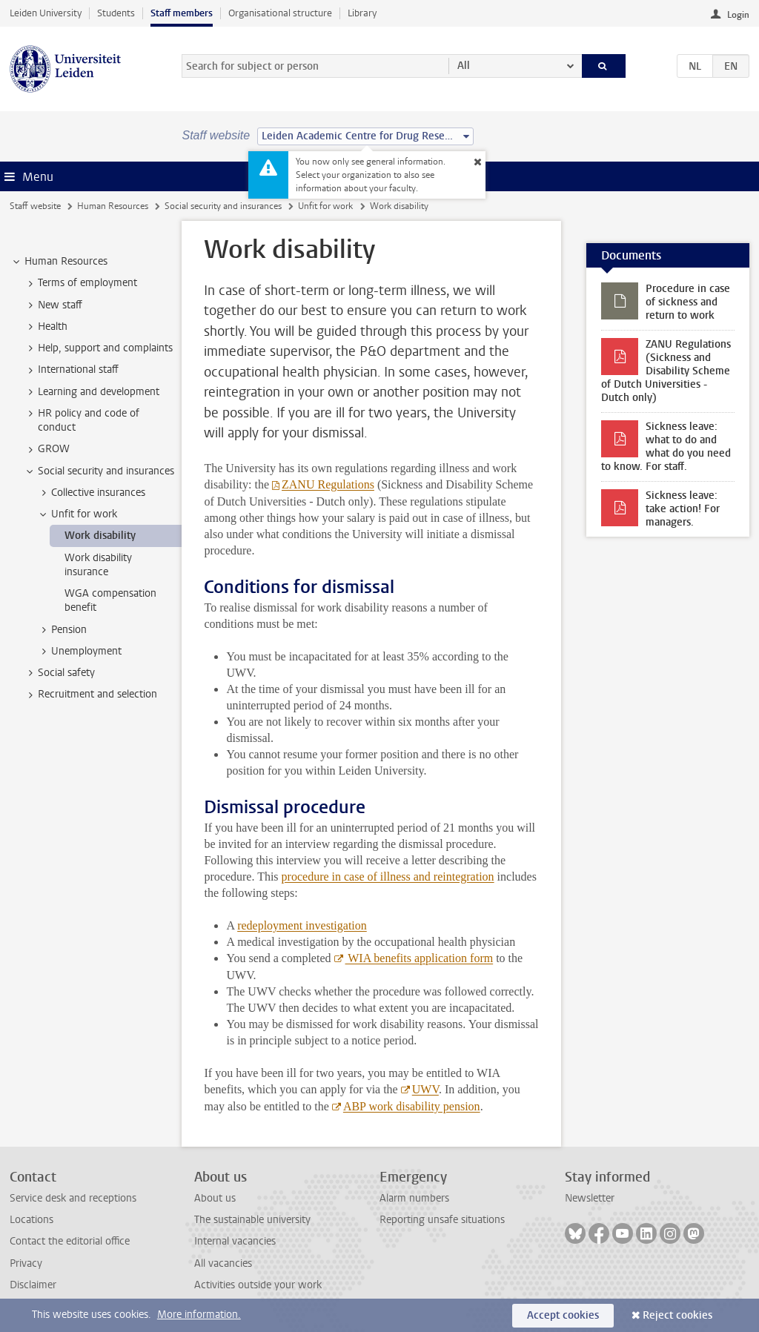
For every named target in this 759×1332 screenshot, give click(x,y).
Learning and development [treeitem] (91, 392)
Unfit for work (325, 206)
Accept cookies (563, 1315)
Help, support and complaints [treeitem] (98, 348)
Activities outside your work (258, 1285)
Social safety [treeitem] (59, 673)
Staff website (35, 206)
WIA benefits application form (419, 958)
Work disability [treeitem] (100, 536)
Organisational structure (280, 13)
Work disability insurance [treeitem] (98, 565)
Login (738, 15)
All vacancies (223, 1263)
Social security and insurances (223, 206)
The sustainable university (252, 1220)
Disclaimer (33, 1285)
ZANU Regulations (328, 484)
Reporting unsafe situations (442, 1220)
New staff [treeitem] (53, 305)
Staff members (181, 13)
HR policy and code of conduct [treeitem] (81, 420)
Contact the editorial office (70, 1241)
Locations (31, 1220)
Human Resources (112, 206)
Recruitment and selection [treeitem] (90, 694)
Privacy (26, 1263)
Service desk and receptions (73, 1198)
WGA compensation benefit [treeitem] (110, 600)
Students (116, 13)
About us (215, 1198)
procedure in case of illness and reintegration (388, 876)
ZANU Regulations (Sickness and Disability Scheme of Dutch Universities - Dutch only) (666, 371)
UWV (425, 1089)
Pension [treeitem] (62, 630)
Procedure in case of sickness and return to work (688, 302)
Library (362, 13)
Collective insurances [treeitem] (91, 493)
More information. (199, 1315)
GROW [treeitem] (47, 449)
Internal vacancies (235, 1241)
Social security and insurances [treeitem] (99, 471)
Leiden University (46, 13)
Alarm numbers (414, 1198)
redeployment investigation (302, 925)
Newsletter (589, 1198)
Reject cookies (677, 1315)
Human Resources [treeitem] (58, 261)
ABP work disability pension (411, 1106)
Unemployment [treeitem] (79, 651)
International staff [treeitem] (71, 369)
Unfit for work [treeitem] (77, 514)
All (463, 66)
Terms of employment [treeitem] (80, 283)
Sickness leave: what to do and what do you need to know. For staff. (666, 447)
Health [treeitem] (45, 326)
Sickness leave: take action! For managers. (683, 508)
